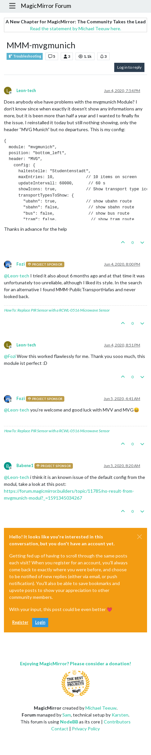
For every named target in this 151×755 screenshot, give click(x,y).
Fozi (20, 264)
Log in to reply (129, 67)
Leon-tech (26, 90)
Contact (59, 728)
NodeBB (69, 721)
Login (40, 622)
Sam (66, 715)
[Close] (139, 537)
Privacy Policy (86, 728)
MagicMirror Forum (46, 5)
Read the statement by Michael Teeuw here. (75, 28)
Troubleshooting (24, 56)
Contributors (117, 721)
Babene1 (24, 465)
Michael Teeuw (101, 708)
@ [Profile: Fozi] (10, 356)
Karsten (120, 715)
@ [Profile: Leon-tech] (16, 275)
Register (20, 622)
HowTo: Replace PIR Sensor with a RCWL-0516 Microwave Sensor (57, 310)
